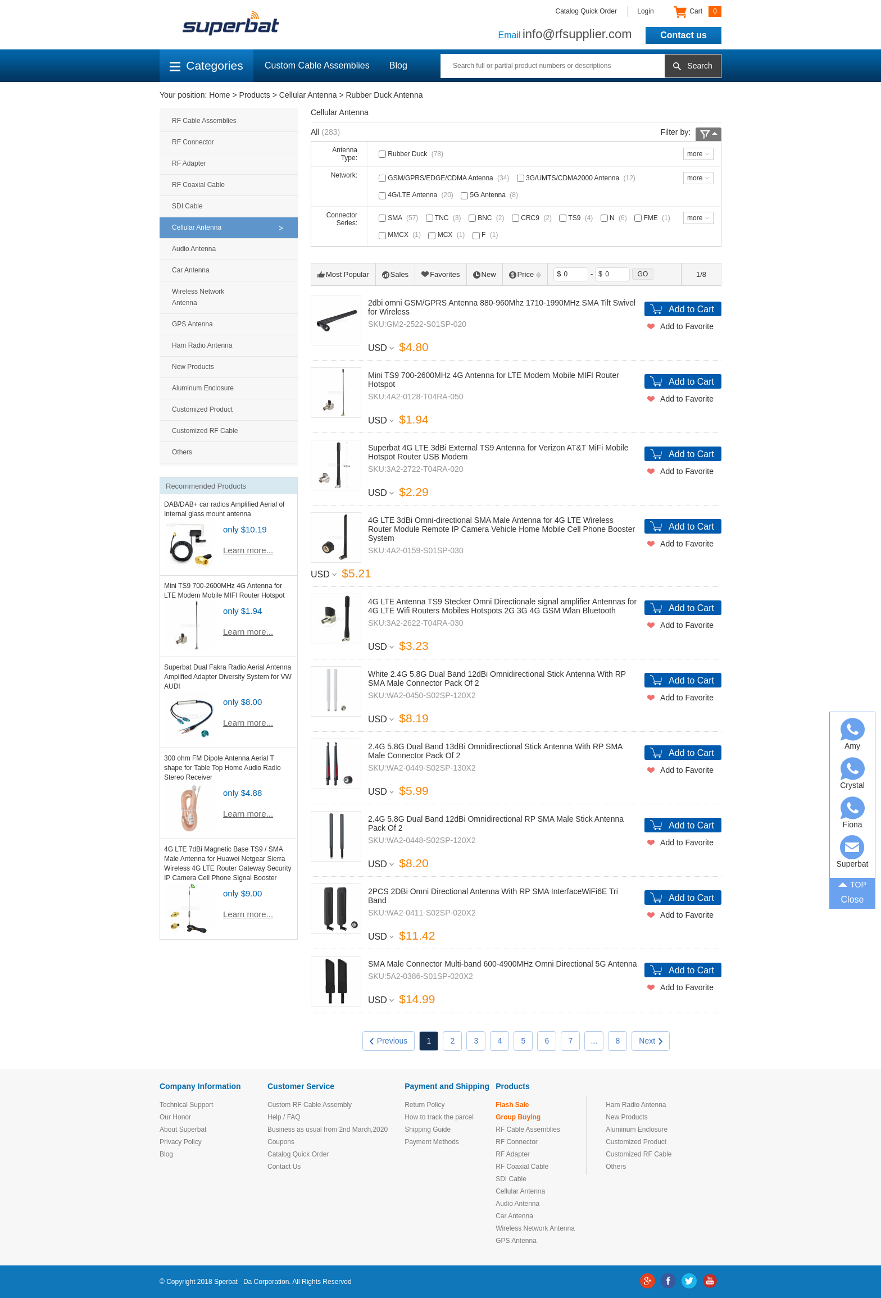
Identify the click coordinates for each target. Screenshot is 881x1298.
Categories (206, 65)
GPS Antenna (192, 324)
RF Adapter (189, 163)
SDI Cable (187, 206)
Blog (398, 65)
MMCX (401, 235)
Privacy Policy (181, 1142)
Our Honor (175, 1117)
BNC (488, 218)
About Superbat (183, 1129)
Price (525, 274)
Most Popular (343, 274)
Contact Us (284, 1167)
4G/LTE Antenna (417, 195)
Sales (395, 274)
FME (653, 218)
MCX (447, 235)
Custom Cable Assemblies (317, 65)
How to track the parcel (439, 1117)
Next (650, 1040)
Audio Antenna (194, 249)
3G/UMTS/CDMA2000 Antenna (577, 178)
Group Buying (518, 1117)
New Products (193, 367)
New (484, 274)
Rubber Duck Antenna (384, 94)
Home (219, 94)
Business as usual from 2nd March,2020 (327, 1129)
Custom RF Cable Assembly (309, 1105)
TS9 (577, 218)
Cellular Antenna (308, 94)
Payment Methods (432, 1142)
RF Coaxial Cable (198, 185)
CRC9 (533, 218)
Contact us (683, 35)
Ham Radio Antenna (202, 345)
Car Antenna (191, 270)
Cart (697, 12)
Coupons (280, 1142)
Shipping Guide (428, 1129)
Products (254, 94)
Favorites (440, 274)
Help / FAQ (284, 1117)
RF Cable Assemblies (204, 121)
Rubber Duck (412, 154)
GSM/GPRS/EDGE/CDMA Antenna (445, 178)
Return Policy (424, 1105)
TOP (852, 883)
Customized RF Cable (205, 431)
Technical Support (186, 1105)
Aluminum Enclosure (203, 388)
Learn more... (248, 550)
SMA (399, 218)
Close (852, 899)
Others (182, 452)
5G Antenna (490, 195)
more (694, 154)
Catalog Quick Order (586, 11)
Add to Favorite (687, 326)
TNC (445, 218)
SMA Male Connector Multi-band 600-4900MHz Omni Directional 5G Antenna (502, 963)
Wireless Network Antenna (198, 297)
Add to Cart (691, 309)
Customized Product (202, 409)
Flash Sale (512, 1105)
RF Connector (193, 142)
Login (645, 11)
